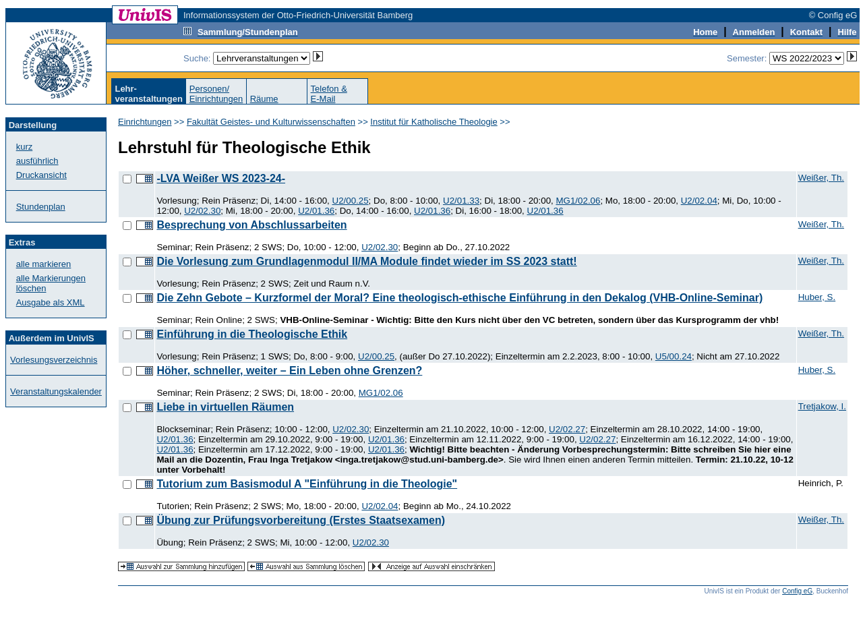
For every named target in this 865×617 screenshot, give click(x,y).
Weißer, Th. (821, 178)
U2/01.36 (316, 211)
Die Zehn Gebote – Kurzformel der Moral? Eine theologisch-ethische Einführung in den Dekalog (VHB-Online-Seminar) (459, 297)
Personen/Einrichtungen (216, 94)
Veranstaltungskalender (56, 391)
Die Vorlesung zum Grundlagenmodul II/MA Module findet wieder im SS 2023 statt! (366, 261)
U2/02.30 (202, 211)
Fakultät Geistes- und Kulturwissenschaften (271, 122)
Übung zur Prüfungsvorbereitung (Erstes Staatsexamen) (300, 520)
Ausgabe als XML (50, 302)
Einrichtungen (145, 122)
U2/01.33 (461, 201)
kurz (24, 147)
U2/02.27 (567, 429)
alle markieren (43, 264)
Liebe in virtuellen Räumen (225, 407)
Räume (264, 99)
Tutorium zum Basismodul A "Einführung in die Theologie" (306, 484)
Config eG (797, 591)
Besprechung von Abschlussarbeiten (251, 225)
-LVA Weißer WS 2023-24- (220, 178)
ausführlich (37, 161)
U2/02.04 (699, 201)
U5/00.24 (673, 356)
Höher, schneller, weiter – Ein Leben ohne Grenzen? (289, 370)
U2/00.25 (350, 201)
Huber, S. (817, 297)
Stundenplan (40, 207)
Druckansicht (41, 175)
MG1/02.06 (578, 201)
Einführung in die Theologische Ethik (251, 334)
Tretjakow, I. (822, 406)
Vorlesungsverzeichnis (53, 360)
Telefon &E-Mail (329, 94)
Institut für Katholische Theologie (433, 122)
